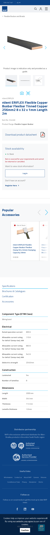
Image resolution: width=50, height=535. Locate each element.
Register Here (12, 185)
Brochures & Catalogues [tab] (13, 291)
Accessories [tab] (8, 301)
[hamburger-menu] (45, 8)
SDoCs (40, 482)
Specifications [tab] (8, 286)
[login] (41, 8)
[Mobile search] (35, 8)
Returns (43, 477)
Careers (36, 477)
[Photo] (22, 93)
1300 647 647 (8, 2)
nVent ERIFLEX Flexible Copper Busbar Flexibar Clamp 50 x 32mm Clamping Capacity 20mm (24, 248)
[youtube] (33, 509)
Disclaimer (32, 482)
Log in (25, 173)
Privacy (24, 482)
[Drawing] (28, 93)
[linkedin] (25, 509)
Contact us (18, 477)
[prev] (40, 212)
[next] (45, 212)
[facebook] (17, 509)
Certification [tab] (7, 296)
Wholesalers (8, 477)
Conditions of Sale (13, 482)
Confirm (25, 530)
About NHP (27, 477)
